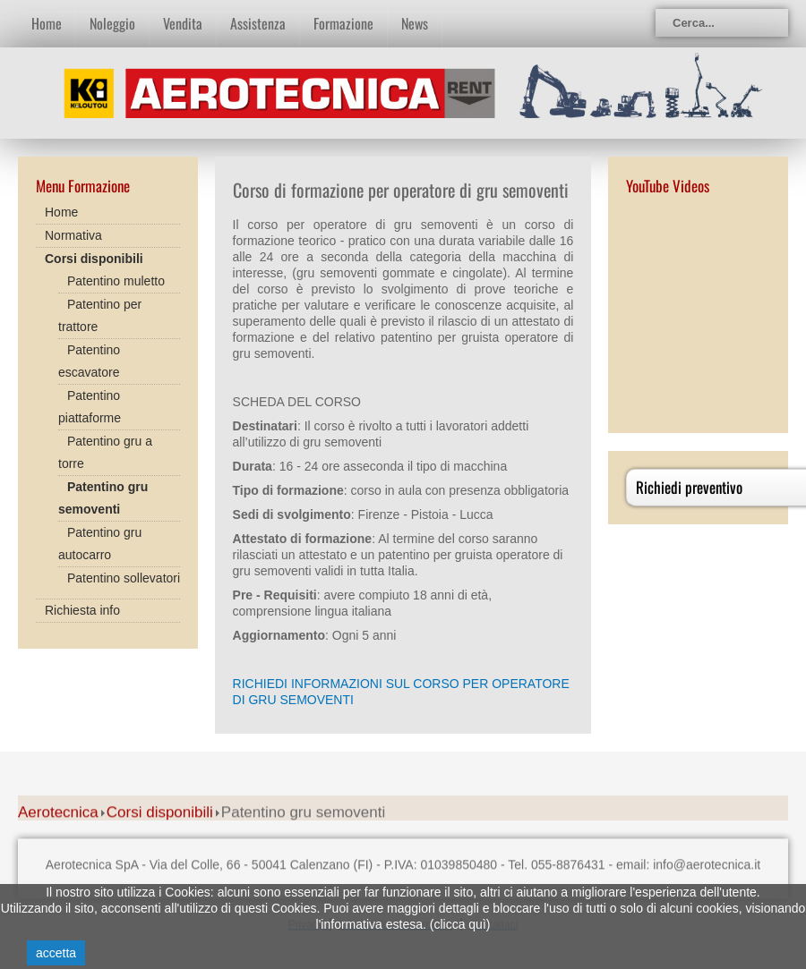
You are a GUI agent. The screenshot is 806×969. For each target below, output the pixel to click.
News (414, 23)
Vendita (182, 23)
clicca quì (459, 924)
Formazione (343, 23)
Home (46, 23)
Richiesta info (82, 610)
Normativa (73, 235)
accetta (56, 953)
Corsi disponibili (94, 258)
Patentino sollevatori (123, 578)
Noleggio (112, 23)
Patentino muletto (116, 281)
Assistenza (258, 23)
